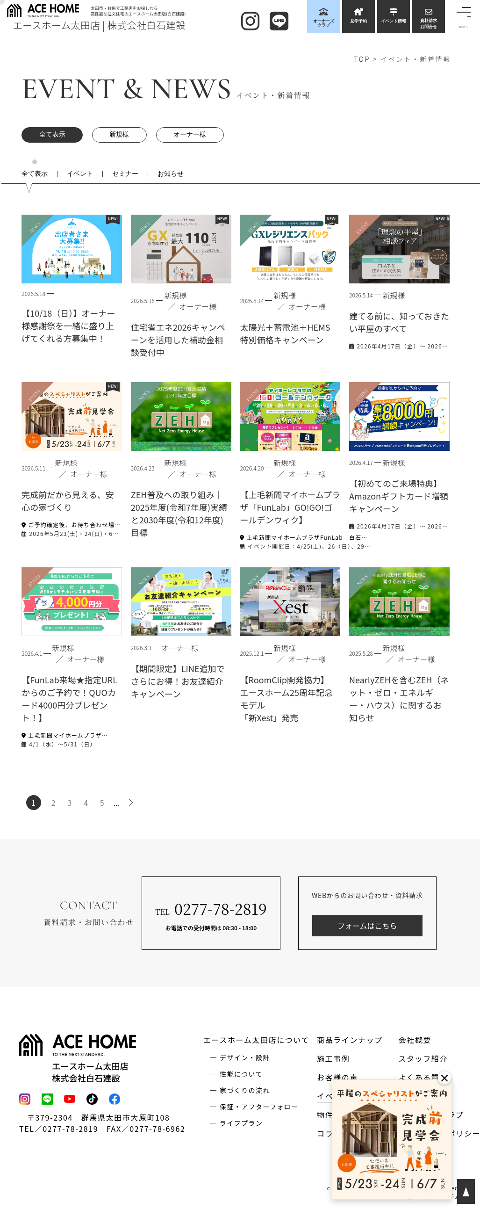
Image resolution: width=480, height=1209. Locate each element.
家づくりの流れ (245, 1090)
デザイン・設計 (245, 1057)
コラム (329, 1133)
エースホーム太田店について (256, 1039)
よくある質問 (423, 1077)
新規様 (119, 134)
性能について (241, 1074)
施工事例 (333, 1058)
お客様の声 (337, 1077)
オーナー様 (189, 134)
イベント (80, 174)
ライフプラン (241, 1123)
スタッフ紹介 (423, 1058)
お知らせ (171, 174)
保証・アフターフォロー (259, 1106)
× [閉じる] (444, 1078)
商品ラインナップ (350, 1039)
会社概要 (414, 1039)
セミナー (125, 174)
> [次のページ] (132, 802)
